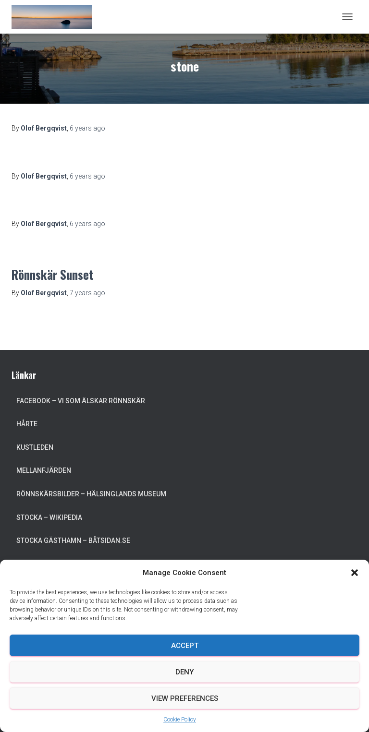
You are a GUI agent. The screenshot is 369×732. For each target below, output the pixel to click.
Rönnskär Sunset (53, 274)
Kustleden (34, 447)
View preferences (184, 698)
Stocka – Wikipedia (49, 517)
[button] (354, 572)
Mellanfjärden (43, 470)
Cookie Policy (179, 719)
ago (87, 128)
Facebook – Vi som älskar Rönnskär (80, 401)
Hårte (26, 424)
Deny (184, 672)
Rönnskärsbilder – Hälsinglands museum (91, 494)
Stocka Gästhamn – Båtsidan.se (73, 540)
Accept (184, 645)
